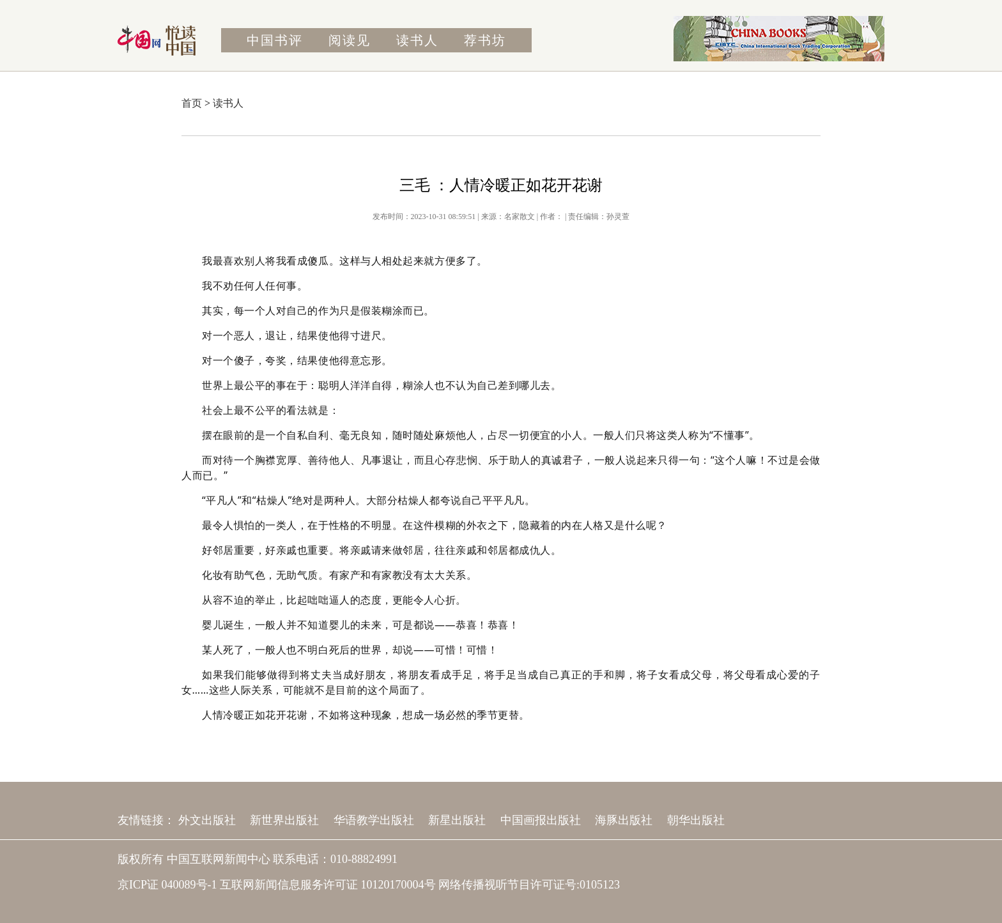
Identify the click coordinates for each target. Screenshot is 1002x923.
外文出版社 (207, 820)
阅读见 (349, 40)
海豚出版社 (623, 820)
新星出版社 (457, 820)
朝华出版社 (696, 820)
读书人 (417, 40)
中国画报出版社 (540, 820)
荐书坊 (485, 40)
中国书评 (275, 40)
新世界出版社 (284, 820)
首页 (191, 103)
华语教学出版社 (374, 820)
